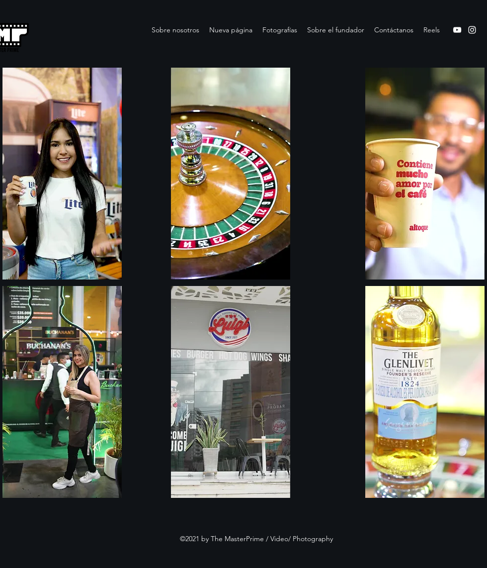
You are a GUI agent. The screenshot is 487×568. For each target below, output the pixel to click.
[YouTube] (457, 30)
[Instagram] (472, 30)
